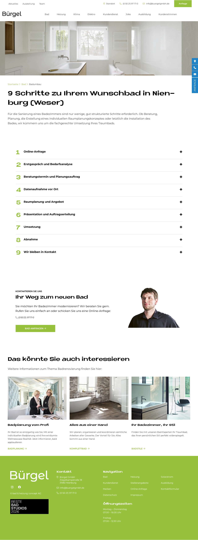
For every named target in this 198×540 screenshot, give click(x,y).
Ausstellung (29, 3)
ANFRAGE (194, 85)
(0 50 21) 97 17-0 (129, 4)
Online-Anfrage (139, 489)
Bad (47, 14)
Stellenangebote (139, 482)
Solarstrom (167, 476)
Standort (109, 4)
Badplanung (16, 448)
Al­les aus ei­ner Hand (89, 425)
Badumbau (35, 84)
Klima (76, 14)
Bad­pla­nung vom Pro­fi (28, 425)
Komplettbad (78, 448)
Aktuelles (13, 3)
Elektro (91, 14)
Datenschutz (110, 495)
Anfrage (183, 3)
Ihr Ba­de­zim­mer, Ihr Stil (153, 425)
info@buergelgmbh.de (156, 4)
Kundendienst (110, 14)
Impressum (137, 495)
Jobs (128, 14)
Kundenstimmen (168, 14)
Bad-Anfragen (34, 328)
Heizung (61, 14)
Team (42, 3)
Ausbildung (144, 14)
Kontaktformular (170, 489)
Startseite (13, 84)
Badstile (136, 448)
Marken (107, 489)
